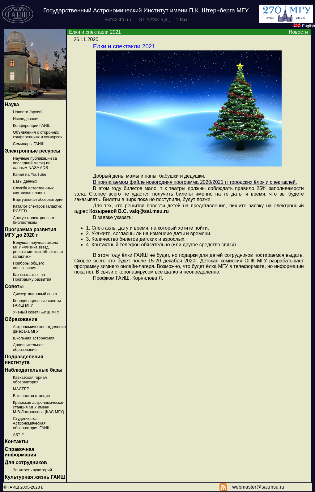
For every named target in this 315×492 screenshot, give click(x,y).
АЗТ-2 (18, 434)
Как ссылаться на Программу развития (32, 277)
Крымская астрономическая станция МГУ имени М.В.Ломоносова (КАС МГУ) (38, 407)
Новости (298, 32)
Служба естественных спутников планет (33, 190)
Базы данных (25, 181)
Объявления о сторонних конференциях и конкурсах (37, 134)
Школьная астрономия (33, 338)
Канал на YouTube (29, 174)
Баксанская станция (31, 395)
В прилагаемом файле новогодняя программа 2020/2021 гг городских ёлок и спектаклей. (195, 182)
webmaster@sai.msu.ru (258, 487)
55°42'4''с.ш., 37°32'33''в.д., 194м (145, 19)
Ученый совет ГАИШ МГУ (36, 312)
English (304, 26)
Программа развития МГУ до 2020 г (30, 232)
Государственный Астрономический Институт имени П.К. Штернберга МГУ (146, 10)
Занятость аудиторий (32, 470)
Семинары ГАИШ (29, 143)
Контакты (16, 441)
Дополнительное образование (28, 347)
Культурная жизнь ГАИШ (35, 477)
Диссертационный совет (35, 293)
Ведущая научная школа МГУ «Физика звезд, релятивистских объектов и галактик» (38, 249)
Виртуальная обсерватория (38, 199)
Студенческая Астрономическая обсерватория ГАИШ (32, 423)
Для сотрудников (26, 462)
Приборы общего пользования (28, 265)
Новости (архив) (28, 112)
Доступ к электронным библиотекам (33, 220)
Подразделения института (24, 359)
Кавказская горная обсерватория (30, 379)
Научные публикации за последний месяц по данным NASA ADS (35, 163)
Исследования (26, 118)
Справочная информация (20, 452)
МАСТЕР (21, 388)
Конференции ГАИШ (31, 125)
